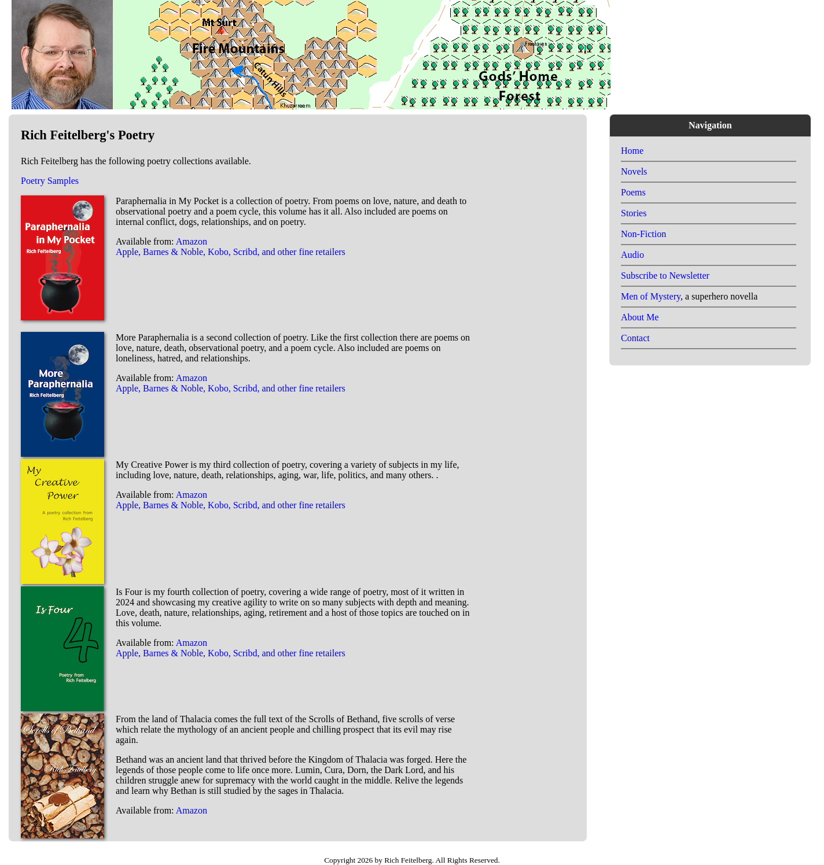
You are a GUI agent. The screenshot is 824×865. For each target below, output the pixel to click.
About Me (640, 317)
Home (632, 151)
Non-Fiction (643, 234)
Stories (633, 213)
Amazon (191, 241)
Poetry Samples (50, 181)
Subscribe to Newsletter (665, 275)
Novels (634, 171)
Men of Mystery (650, 296)
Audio (632, 255)
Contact (635, 338)
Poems (633, 192)
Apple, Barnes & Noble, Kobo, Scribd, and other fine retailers (230, 252)
